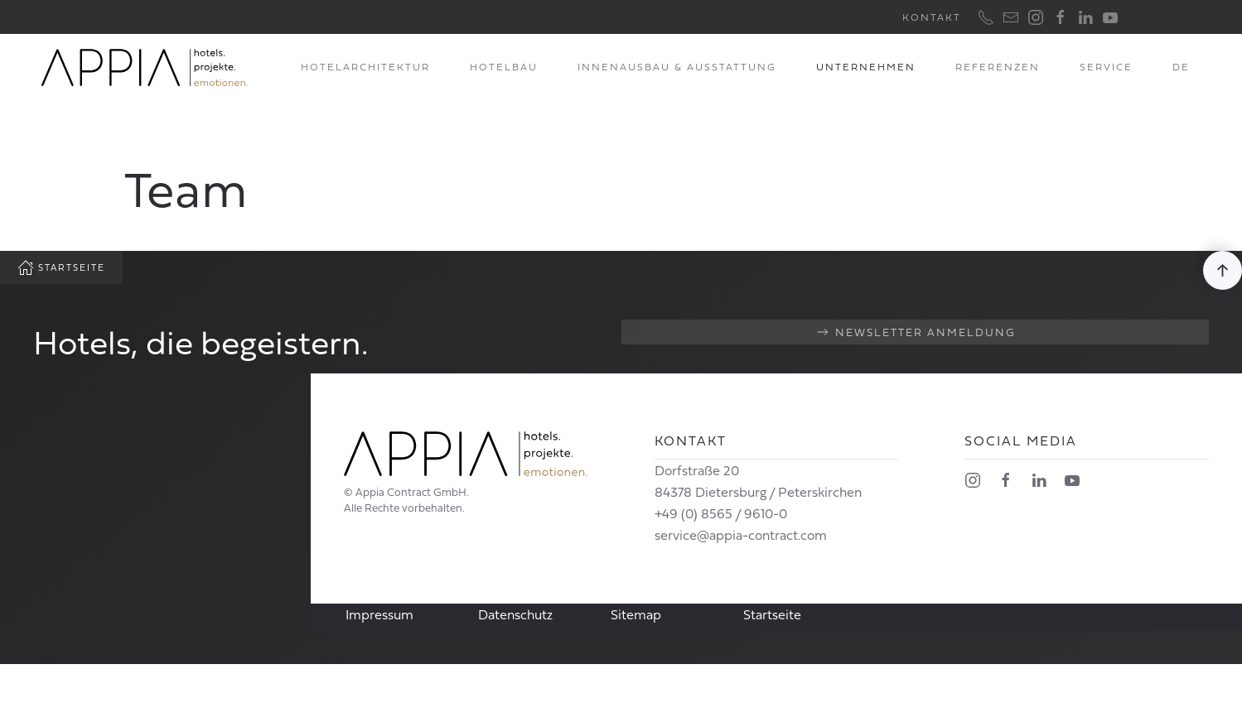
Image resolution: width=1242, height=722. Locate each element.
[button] (1222, 270)
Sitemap (636, 614)
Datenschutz (515, 614)
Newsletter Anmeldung (915, 332)
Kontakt (931, 17)
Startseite (61, 267)
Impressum (379, 614)
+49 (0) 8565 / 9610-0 (721, 513)
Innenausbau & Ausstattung (677, 67)
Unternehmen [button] (866, 67)
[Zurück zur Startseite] (145, 67)
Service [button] (1106, 67)
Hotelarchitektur (365, 67)
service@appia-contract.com (741, 535)
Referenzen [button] (997, 67)
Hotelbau (504, 67)
